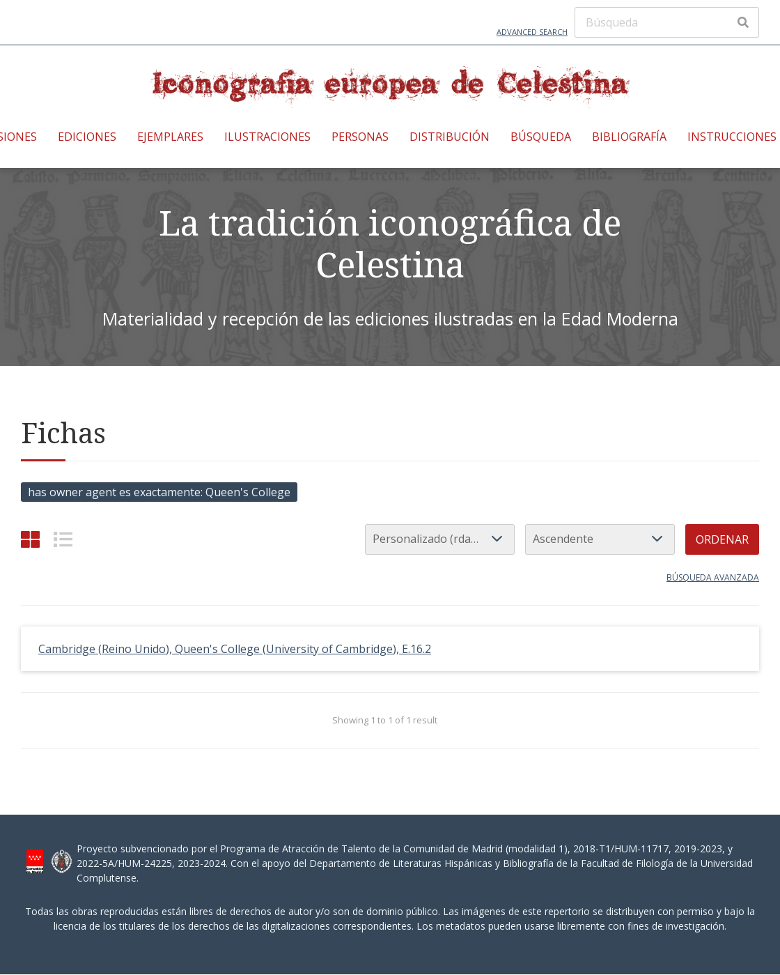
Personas (360, 136)
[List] (63, 539)
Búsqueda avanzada (712, 577)
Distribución (450, 136)
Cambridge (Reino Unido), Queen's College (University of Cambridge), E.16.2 (234, 649)
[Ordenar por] (440, 539)
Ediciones (87, 136)
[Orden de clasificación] (600, 539)
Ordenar (722, 539)
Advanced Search (532, 31)
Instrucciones (732, 136)
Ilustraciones (267, 136)
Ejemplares (170, 136)
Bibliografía (629, 136)
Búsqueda (540, 136)
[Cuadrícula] (30, 539)
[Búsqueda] (667, 22)
